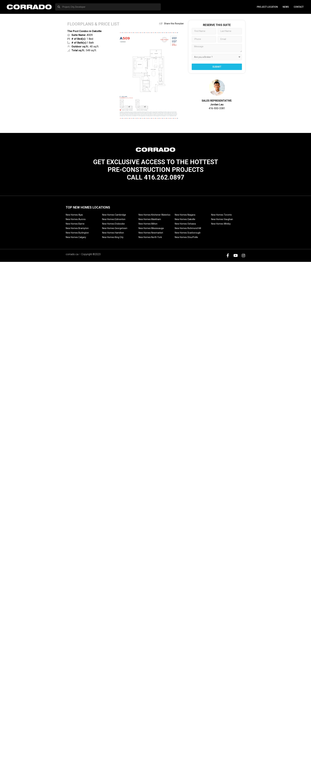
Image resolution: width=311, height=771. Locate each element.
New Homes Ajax (74, 214)
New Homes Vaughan (222, 219)
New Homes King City (112, 237)
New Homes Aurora (75, 219)
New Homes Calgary (76, 237)
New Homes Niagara (185, 214)
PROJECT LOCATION (267, 7)
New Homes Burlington (77, 232)
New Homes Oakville (185, 219)
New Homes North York (150, 237)
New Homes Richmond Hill (188, 228)
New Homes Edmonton (113, 219)
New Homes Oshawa (185, 223)
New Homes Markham (150, 219)
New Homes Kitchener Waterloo (154, 214)
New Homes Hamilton (113, 232)
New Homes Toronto (221, 214)
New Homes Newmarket (151, 232)
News (286, 7)
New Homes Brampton (77, 228)
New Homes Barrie (75, 223)
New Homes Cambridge (114, 214)
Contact (299, 7)
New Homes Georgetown (114, 228)
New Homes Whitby (221, 223)
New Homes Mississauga (151, 228)
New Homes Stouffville (186, 237)
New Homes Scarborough (188, 232)
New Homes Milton (148, 223)
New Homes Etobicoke (113, 223)
